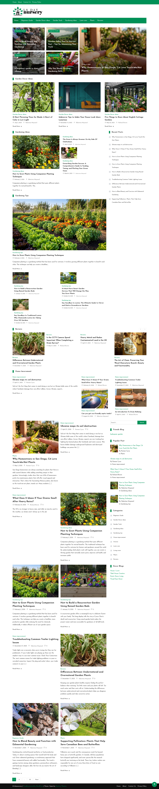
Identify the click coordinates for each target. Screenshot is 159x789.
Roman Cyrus (30, 382)
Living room (117, 550)
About (20, 2)
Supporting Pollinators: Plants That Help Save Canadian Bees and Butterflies (126, 200)
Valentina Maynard (31, 122)
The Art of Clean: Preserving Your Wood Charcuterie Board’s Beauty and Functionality (129, 363)
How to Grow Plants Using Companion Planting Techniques (38, 255)
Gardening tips (18, 252)
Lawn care (83, 20)
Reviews (100, 20)
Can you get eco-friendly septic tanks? (97, 413)
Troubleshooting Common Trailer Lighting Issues (127, 179)
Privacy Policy (36, 2)
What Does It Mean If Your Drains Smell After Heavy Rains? (129, 150)
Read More (16, 126)
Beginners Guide (27, 20)
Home (14, 2)
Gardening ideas (71, 20)
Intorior (115, 542)
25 (30, 779)
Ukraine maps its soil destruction (122, 144)
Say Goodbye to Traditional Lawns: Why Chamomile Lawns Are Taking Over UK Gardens (28, 318)
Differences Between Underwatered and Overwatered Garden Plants (128, 185)
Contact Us (27, 2)
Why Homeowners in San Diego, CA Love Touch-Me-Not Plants (128, 138)
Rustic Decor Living (116, 576)
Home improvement (19, 377)
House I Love (114, 571)
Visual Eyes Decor (116, 579)
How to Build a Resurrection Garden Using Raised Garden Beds (127, 173)
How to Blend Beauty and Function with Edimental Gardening (26, 44)
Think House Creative (117, 573)
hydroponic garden (116, 434)
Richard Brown (122, 122)
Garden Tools (57, 20)
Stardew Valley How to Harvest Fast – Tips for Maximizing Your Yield (62, 44)
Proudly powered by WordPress (33, 786)
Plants (92, 20)
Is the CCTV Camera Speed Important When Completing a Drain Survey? (60, 340)
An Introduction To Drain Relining (128, 412)
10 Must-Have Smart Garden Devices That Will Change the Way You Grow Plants (75, 291)
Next (37, 779)
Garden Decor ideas (43, 20)
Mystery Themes (61, 786)
